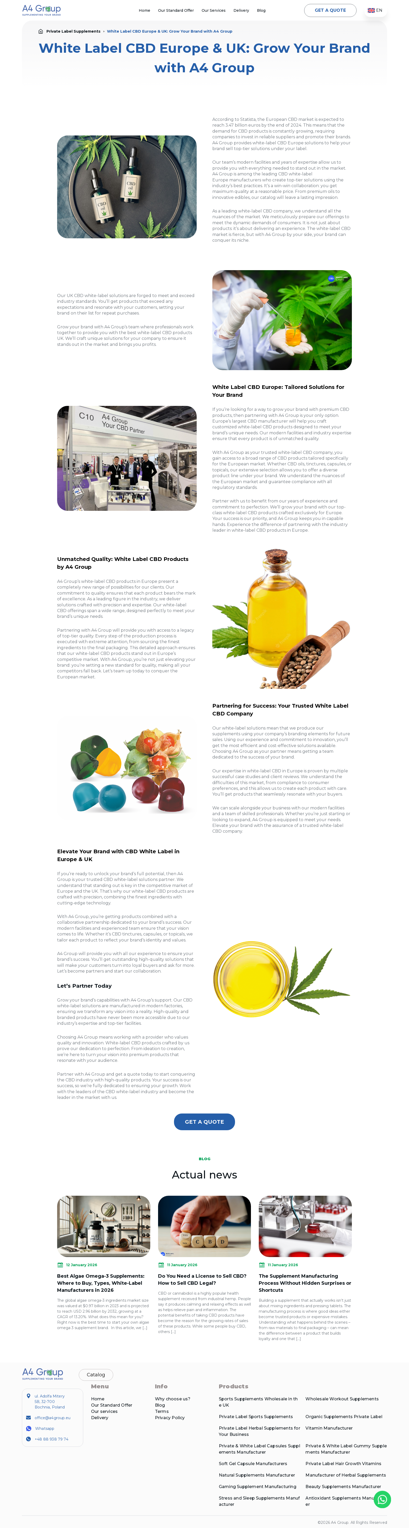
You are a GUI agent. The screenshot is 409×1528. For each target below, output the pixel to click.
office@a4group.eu (52, 1418)
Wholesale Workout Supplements (342, 1398)
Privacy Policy (170, 1417)
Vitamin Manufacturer (329, 1428)
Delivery (241, 10)
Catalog (96, 1375)
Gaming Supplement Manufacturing (257, 1486)
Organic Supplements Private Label (343, 1416)
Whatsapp (44, 1428)
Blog (261, 10)
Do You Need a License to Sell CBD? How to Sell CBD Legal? (202, 1279)
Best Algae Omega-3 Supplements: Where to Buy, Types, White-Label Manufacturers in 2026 (101, 1283)
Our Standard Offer (176, 10)
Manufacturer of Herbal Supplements (345, 1475)
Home (144, 10)
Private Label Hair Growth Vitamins (343, 1463)
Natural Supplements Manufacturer (257, 1475)
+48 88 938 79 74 (51, 1439)
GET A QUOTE (330, 10)
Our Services (214, 10)
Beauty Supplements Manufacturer (343, 1486)
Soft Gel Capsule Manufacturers (253, 1463)
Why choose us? (173, 1398)
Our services (104, 1411)
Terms (162, 1411)
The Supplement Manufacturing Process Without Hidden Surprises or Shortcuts (305, 1283)
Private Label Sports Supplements (256, 1416)
